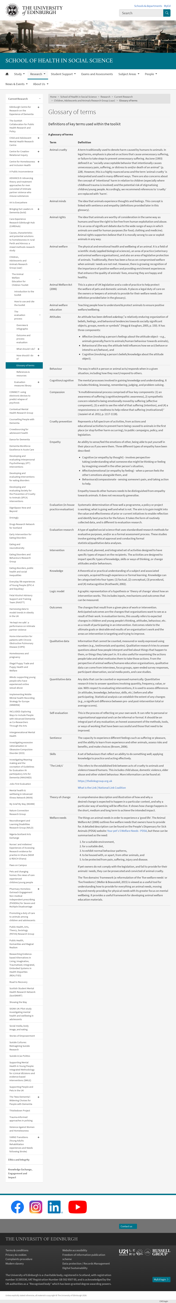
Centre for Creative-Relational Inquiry (19, 153)
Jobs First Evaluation (20, 783)
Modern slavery (15, 1263)
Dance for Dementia (19, 439)
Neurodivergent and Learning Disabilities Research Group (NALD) (21, 824)
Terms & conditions (17, 1250)
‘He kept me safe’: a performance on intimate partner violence (22, 626)
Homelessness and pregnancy (19, 655)
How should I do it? (24, 357)
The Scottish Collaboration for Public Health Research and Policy (21, 126)
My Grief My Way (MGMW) (22, 803)
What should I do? (25, 348)
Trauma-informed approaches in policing (20, 1119)
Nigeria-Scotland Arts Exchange (20, 836)
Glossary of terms (25, 365)
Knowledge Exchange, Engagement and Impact (20, 1173)
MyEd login (161, 1279)
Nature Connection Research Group (19, 812)
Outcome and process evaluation (23, 339)
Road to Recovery (18, 982)
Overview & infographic (22, 327)
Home (53, 96)
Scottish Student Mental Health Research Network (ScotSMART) (22, 992)
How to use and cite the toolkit (24, 303)
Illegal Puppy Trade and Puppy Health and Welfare (21, 667)
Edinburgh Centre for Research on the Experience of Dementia (21, 110)
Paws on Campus (18, 865)
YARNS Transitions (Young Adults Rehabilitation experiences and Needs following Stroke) (21, 1144)
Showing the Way (18, 1002)
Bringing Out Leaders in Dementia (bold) (21, 210)
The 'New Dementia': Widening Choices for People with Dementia (20, 1100)
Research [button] (36, 74)
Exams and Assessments (97, 74)
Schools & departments (148, 6)
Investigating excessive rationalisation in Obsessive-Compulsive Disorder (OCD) (21, 748)
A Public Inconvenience (21, 171)
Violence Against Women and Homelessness (22, 1128)
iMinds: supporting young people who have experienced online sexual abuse (22, 682)
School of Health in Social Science (78, 96)
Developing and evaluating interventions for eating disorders (22, 477)
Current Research (18, 98)
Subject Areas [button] (127, 74)
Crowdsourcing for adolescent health (18, 431)
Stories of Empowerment (22, 1035)
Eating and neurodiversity (16, 546)
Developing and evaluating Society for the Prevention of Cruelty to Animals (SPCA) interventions (22, 494)
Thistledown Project (19, 1110)
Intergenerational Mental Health (22, 734)
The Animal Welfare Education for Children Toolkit (20, 279)
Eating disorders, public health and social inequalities (21, 571)
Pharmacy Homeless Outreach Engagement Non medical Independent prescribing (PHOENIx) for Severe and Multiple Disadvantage (22, 897)
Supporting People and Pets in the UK (21, 1088)
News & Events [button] (15, 84)
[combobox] (141, 13)
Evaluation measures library (22, 383)
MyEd (167, 6)
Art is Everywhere (18, 202)
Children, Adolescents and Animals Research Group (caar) (18, 262)
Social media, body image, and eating (19, 1027)
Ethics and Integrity (18, 1159)
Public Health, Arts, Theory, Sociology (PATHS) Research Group (21, 930)
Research (105, 96)
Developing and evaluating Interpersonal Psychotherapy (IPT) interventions (22, 461)
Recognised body (40, 1284)
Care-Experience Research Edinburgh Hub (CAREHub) (22, 222)
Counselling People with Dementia (21, 421)
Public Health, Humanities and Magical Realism (21, 944)
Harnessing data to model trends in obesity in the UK (21, 612)
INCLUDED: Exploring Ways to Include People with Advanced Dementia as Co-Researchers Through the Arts (22, 718)
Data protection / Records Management (86, 1263)
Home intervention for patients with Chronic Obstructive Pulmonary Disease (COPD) (21, 641)
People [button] (150, 74)
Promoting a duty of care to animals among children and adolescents (22, 917)
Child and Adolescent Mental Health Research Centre (21, 141)
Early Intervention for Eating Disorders (20, 536)
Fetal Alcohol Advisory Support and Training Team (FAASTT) (20, 599)
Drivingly (14, 517)
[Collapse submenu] (40, 99)
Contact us (128, 1226)
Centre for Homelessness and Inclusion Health (22, 163)
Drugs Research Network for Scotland (22, 526)
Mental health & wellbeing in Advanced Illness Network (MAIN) (21, 794)
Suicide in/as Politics (19, 1055)
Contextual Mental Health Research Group (21, 411)
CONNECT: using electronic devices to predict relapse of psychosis (19, 397)
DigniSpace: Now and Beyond (20, 509)
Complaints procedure (19, 1259)
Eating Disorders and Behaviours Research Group (20, 558)
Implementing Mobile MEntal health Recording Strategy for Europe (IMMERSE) (22, 699)
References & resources (23, 373)
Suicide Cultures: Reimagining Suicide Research (19, 1046)
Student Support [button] (62, 74)
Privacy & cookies (16, 1255)
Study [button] (18, 74)
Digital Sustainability (74, 1268)
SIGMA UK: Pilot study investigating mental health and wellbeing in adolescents (21, 1014)
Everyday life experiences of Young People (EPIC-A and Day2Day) (22, 585)
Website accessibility (74, 1250)
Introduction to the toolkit (24, 293)
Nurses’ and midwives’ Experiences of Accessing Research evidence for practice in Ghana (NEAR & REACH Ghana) (21, 851)
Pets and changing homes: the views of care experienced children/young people (22, 877)
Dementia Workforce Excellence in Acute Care (21, 447)
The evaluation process (19, 315)
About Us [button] (39, 84)
